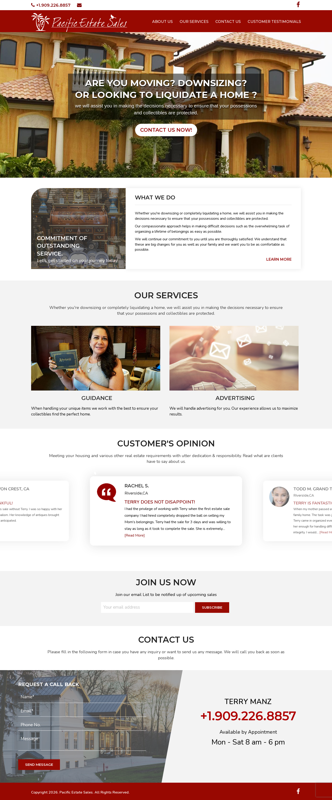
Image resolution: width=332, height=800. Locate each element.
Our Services (194, 21)
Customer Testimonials (274, 21)
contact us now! (166, 130)
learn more (279, 259)
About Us (162, 21)
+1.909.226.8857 (51, 5)
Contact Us (228, 21)
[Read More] (135, 535)
